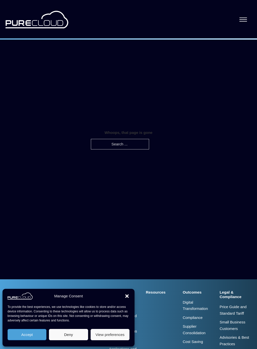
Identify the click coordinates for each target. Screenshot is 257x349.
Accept (27, 334)
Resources (156, 292)
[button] (127, 296)
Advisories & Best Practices (234, 340)
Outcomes (192, 292)
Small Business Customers (232, 325)
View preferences (110, 334)
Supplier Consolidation (194, 329)
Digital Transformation (195, 305)
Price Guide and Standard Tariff (233, 310)
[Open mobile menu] (243, 20)
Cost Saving (193, 341)
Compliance (193, 317)
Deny (68, 334)
